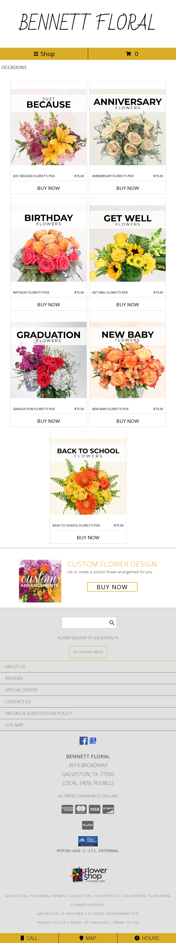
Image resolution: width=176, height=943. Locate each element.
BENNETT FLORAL (88, 24)
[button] (88, 841)
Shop (44, 53)
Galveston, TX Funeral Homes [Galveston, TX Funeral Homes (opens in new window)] (35, 896)
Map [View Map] (88, 938)
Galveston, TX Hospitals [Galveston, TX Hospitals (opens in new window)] (95, 896)
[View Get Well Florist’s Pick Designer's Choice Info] (128, 244)
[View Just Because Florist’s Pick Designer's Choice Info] (49, 127)
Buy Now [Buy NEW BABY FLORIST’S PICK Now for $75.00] (127, 421)
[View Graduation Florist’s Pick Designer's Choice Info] (49, 360)
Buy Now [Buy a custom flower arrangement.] (112, 587)
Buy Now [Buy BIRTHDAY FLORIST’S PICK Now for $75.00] (48, 304)
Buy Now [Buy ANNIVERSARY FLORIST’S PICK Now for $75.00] (127, 188)
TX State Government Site (113, 913)
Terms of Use (126, 922)
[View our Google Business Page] (93, 743)
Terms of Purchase (89, 922)
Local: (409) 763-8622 (88, 783)
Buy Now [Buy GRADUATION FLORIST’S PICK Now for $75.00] (48, 421)
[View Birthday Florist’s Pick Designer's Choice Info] (49, 244)
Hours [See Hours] (146, 938)
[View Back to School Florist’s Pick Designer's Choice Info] (88, 477)
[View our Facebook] (84, 743)
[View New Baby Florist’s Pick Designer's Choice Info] (128, 360)
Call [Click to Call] (29, 938)
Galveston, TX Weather (60, 913)
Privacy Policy (51, 922)
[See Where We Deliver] (88, 651)
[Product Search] (89, 622)
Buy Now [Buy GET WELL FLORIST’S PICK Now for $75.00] (127, 304)
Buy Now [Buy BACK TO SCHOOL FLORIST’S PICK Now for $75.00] (88, 537)
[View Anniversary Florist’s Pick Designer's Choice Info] (128, 127)
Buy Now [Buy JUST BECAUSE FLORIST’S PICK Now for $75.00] (48, 188)
